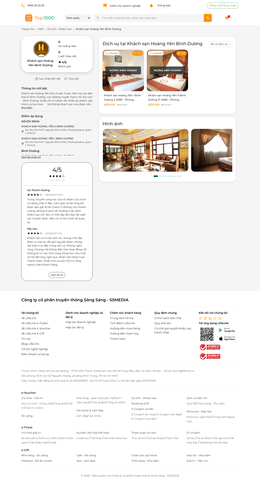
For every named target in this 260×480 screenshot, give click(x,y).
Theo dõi (73, 78)
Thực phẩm (98, 402)
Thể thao (96, 438)
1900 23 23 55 (36, 5)
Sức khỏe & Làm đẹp (89, 410)
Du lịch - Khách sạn (144, 398)
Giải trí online (34, 407)
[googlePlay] (228, 330)
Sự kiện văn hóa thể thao (92, 432)
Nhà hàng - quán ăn (88, 398)
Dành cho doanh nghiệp (125, 5)
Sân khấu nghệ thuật (43, 442)
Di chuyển (193, 432)
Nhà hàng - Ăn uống (34, 455)
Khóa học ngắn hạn (199, 417)
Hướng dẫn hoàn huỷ (124, 333)
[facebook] (201, 318)
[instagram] (206, 318)
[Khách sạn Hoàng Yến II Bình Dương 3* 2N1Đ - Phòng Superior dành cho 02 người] (167, 79)
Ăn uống (27, 415)
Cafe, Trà (108, 398)
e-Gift (25, 450)
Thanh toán (118, 338)
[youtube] (215, 318)
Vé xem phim (30, 438)
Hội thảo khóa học (115, 438)
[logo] (39, 17)
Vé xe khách (205, 438)
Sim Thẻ (173, 438)
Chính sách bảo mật (168, 318)
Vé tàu (191, 438)
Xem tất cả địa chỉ (31, 157)
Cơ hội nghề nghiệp (34, 349)
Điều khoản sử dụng (35, 354)
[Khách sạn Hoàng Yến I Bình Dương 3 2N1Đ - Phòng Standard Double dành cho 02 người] (123, 79)
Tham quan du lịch (144, 432)
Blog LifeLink (30, 343)
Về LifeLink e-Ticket (34, 323)
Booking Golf (140, 403)
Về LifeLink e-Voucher (36, 328)
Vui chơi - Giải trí (32, 398)
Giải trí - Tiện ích (197, 460)
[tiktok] (220, 318)
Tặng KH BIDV (116, 402)
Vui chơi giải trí (31, 432)
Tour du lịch (139, 438)
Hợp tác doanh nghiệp (81, 322)
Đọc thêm (26, 107)
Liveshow (82, 438)
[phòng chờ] (145, 150)
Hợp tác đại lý (75, 327)
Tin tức (26, 338)
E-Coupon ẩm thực (143, 414)
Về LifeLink (28, 318)
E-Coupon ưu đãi (142, 409)
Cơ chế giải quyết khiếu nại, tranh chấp (173, 330)
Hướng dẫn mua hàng (125, 328)
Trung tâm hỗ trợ (121, 318)
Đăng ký (214, 5)
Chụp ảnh (60, 403)
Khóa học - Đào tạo (199, 411)
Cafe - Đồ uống (86, 455)
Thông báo (163, 5)
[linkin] (211, 318)
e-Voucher (28, 392)
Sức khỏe (95, 415)
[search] (208, 18)
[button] (156, 176)
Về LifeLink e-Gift (32, 333)
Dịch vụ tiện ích (197, 398)
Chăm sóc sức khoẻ (144, 455)
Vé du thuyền (157, 438)
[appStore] (228, 338)
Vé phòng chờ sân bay (214, 442)
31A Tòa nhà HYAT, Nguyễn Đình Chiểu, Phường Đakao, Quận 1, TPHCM (58, 132)
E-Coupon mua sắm (144, 418)
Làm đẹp (82, 415)
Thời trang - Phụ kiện (211, 403)
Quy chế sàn (162, 323)
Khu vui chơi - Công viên (36, 403)
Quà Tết (191, 403)
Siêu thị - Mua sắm (199, 455)
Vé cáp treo (221, 438)
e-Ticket (26, 427)
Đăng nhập (229, 5)
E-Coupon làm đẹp (169, 414)
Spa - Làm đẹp (85, 460)
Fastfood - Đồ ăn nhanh (36, 460)
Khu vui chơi (48, 438)
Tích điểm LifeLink (122, 323)
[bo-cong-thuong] (210, 347)
